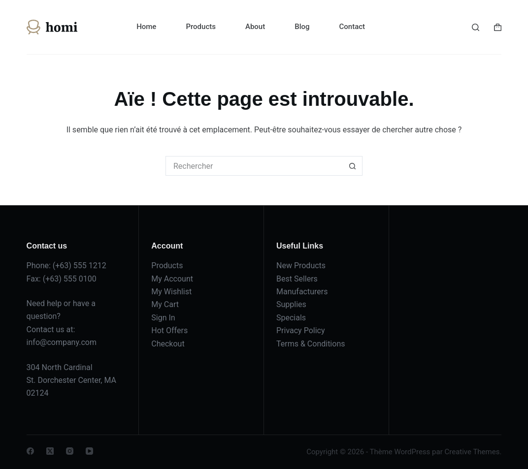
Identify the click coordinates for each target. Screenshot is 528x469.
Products (201, 26)
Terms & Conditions (310, 343)
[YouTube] (89, 451)
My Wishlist (171, 291)
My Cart (165, 304)
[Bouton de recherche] (353, 166)
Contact (352, 26)
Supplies (291, 304)
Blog (302, 26)
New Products (301, 265)
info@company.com (62, 342)
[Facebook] (30, 451)
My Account (172, 278)
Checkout (167, 343)
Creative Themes (471, 451)
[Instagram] (69, 451)
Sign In (163, 317)
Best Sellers (297, 278)
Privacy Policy (300, 330)
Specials (291, 317)
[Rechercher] (475, 27)
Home (146, 26)
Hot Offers (169, 330)
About (255, 26)
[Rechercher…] (254, 166)
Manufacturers (302, 291)
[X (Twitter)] (50, 451)
